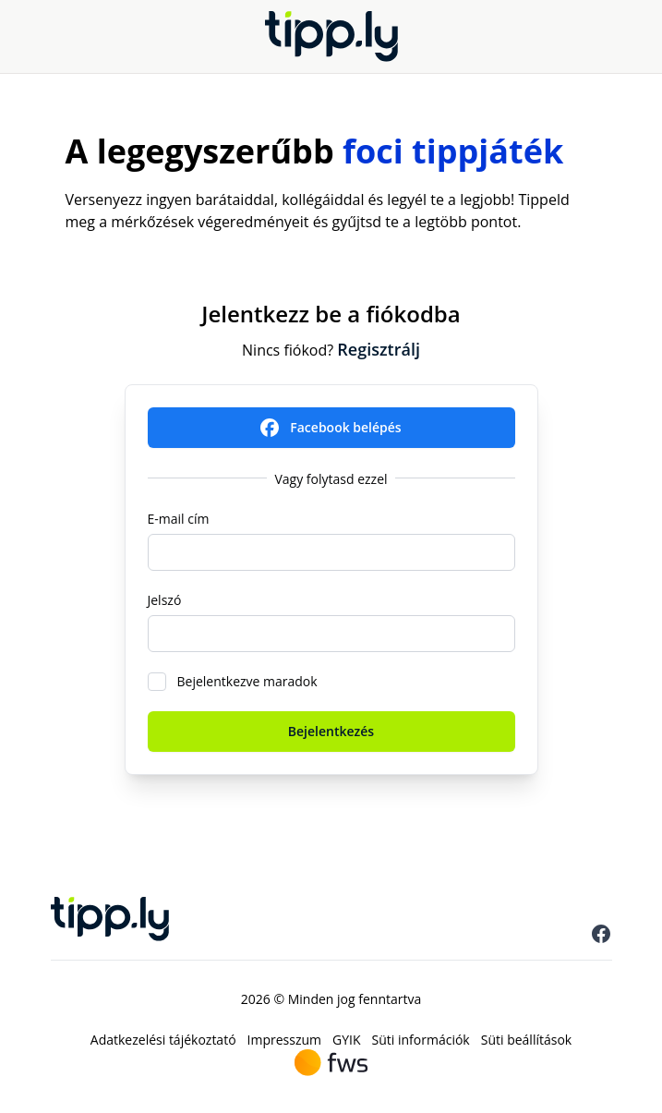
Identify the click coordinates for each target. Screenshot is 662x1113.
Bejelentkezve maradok (247, 681)
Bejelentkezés (331, 731)
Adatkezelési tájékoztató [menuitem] (163, 1039)
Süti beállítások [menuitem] (526, 1039)
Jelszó (165, 600)
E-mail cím (179, 518)
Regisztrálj (378, 349)
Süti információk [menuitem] (421, 1039)
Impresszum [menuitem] (284, 1039)
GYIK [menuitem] (346, 1039)
